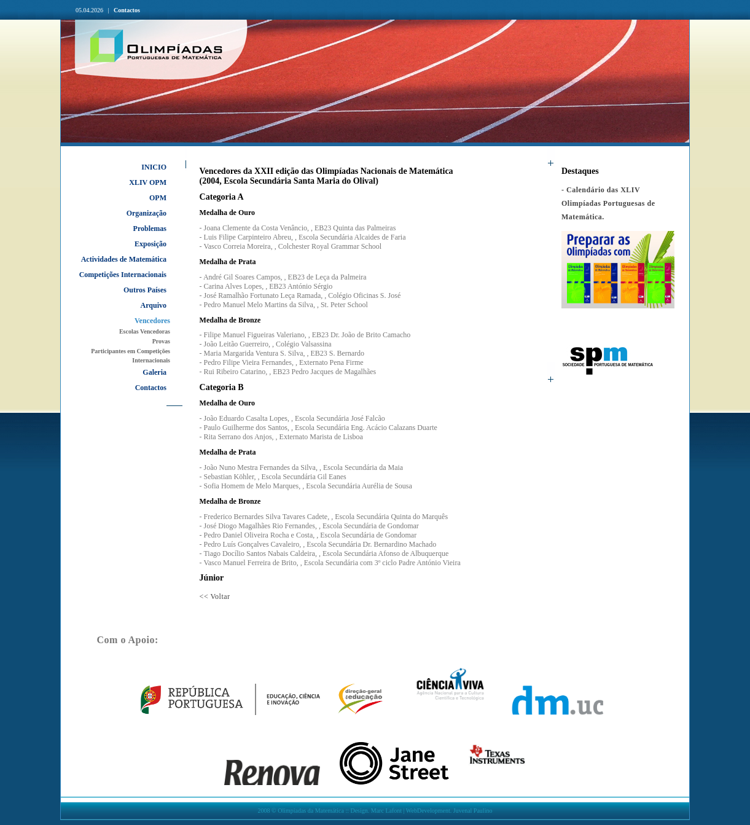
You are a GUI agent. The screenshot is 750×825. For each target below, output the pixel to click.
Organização (146, 213)
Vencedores (152, 320)
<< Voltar (215, 596)
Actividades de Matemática (123, 259)
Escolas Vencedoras (144, 331)
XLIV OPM (147, 182)
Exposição (150, 244)
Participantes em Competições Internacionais (130, 356)
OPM (157, 198)
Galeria (154, 372)
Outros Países (144, 290)
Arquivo (153, 305)
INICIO (153, 167)
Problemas (149, 228)
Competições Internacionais (122, 274)
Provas (161, 341)
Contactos (127, 10)
